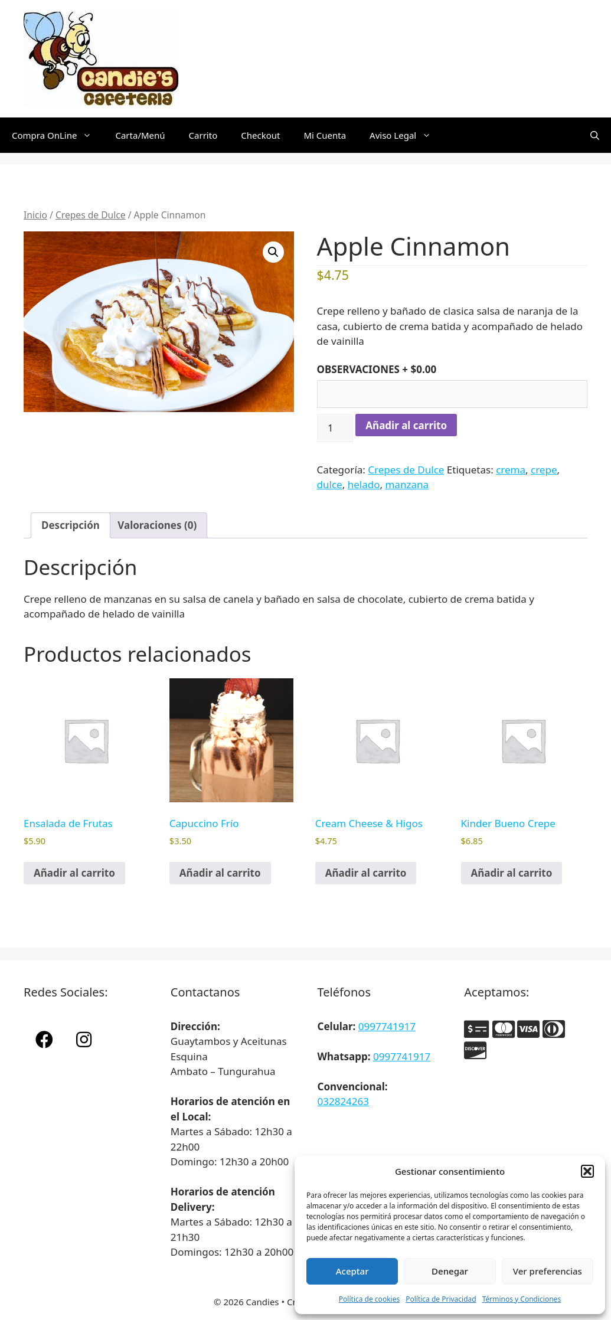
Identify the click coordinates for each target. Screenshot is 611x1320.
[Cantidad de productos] (335, 428)
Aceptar (352, 1271)
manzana (407, 484)
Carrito (203, 135)
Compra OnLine (57, 135)
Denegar (450, 1271)
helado (364, 484)
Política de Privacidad (441, 1299)
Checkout (260, 135)
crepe (544, 469)
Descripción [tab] (70, 525)
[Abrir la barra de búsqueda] (595, 135)
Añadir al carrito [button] (74, 873)
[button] (587, 1171)
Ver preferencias (547, 1271)
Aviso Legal (406, 135)
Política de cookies (369, 1299)
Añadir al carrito (406, 425)
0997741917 (387, 1026)
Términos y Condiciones (521, 1299)
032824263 (344, 1101)
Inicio (35, 214)
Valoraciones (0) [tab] (157, 525)
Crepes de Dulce (90, 214)
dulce (329, 484)
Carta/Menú (140, 135)
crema (510, 469)
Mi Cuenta (324, 135)
